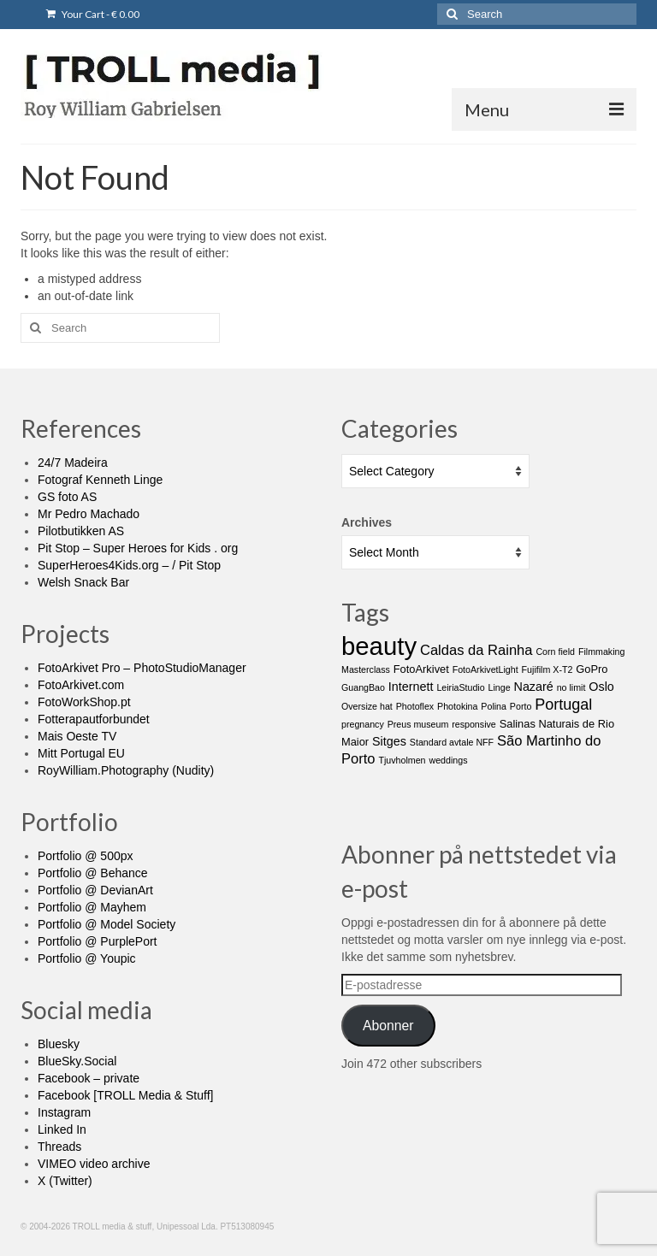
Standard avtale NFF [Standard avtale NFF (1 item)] (452, 742)
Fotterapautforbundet (94, 719)
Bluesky (59, 1044)
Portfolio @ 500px (85, 856)
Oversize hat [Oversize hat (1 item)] (367, 706)
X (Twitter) (65, 1181)
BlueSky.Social (77, 1061)
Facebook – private (88, 1078)
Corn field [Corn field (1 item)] (555, 651)
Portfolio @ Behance (93, 873)
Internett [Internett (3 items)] (411, 686)
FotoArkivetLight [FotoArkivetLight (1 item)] (485, 669)
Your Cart (92, 14)
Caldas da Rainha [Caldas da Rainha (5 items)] (476, 650)
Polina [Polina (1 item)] (493, 706)
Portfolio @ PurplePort (97, 941)
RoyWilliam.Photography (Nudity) (126, 770)
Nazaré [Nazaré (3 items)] (533, 686)
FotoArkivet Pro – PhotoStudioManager (142, 668)
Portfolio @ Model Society (106, 924)
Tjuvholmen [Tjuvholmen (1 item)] (401, 760)
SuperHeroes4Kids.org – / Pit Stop (129, 565)
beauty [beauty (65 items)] (379, 646)
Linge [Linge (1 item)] (499, 687)
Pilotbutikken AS (81, 531)
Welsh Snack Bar (83, 582)
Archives (366, 522)
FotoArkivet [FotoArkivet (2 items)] (421, 669)
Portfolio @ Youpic (87, 958)
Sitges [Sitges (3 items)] (389, 741)
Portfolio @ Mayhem (92, 907)
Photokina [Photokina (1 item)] (457, 706)
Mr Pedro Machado (88, 514)
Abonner (388, 1025)
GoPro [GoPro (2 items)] (591, 669)
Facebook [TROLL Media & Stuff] (125, 1095)
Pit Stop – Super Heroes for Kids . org (138, 548)
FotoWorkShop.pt (84, 702)
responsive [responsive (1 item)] (474, 724)
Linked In (62, 1129)
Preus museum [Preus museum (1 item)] (418, 724)
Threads (59, 1146)
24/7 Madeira (73, 462)
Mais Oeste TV (77, 736)
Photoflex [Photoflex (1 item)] (415, 706)
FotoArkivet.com (81, 685)
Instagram (64, 1112)
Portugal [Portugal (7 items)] (563, 704)
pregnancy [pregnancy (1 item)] (362, 724)
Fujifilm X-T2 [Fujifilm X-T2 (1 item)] (547, 669)
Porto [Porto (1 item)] (520, 706)
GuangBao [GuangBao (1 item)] (363, 687)
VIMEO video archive (94, 1163)
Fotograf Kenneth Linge (100, 479)
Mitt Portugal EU (81, 753)
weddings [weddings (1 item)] (448, 760)
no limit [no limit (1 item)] (571, 687)
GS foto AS (67, 497)
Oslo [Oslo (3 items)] (601, 686)
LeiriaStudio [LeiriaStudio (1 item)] (460, 687)
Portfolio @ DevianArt (95, 890)
